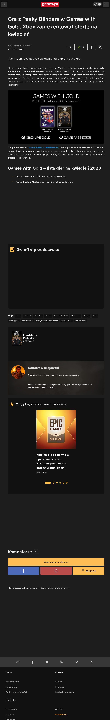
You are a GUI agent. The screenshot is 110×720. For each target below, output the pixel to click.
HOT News (11, 709)
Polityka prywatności (16, 692)
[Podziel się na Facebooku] (92, 47)
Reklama (59, 686)
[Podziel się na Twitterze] (100, 47)
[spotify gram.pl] (62, 662)
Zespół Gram (12, 681)
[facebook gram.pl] (33, 662)
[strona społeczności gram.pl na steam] (77, 662)
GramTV (10, 714)
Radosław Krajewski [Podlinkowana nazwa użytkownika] (19, 45)
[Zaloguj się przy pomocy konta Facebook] (23, 571)
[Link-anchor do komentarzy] (68, 47)
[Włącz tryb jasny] (97, 4)
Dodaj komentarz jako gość (56, 562)
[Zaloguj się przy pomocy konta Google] (56, 571)
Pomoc (58, 681)
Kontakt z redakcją (64, 692)
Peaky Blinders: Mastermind (43, 147)
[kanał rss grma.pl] (92, 662)
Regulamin (11, 686)
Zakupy (58, 709)
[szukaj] (4, 4)
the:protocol (61, 714)
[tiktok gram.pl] (18, 662)
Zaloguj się (91, 570)
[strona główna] (50, 4)
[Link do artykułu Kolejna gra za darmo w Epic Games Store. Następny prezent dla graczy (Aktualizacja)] (56, 444)
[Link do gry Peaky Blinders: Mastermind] (27, 338)
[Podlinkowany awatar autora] (18, 372)
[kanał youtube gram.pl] (47, 662)
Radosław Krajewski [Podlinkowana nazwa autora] (43, 367)
